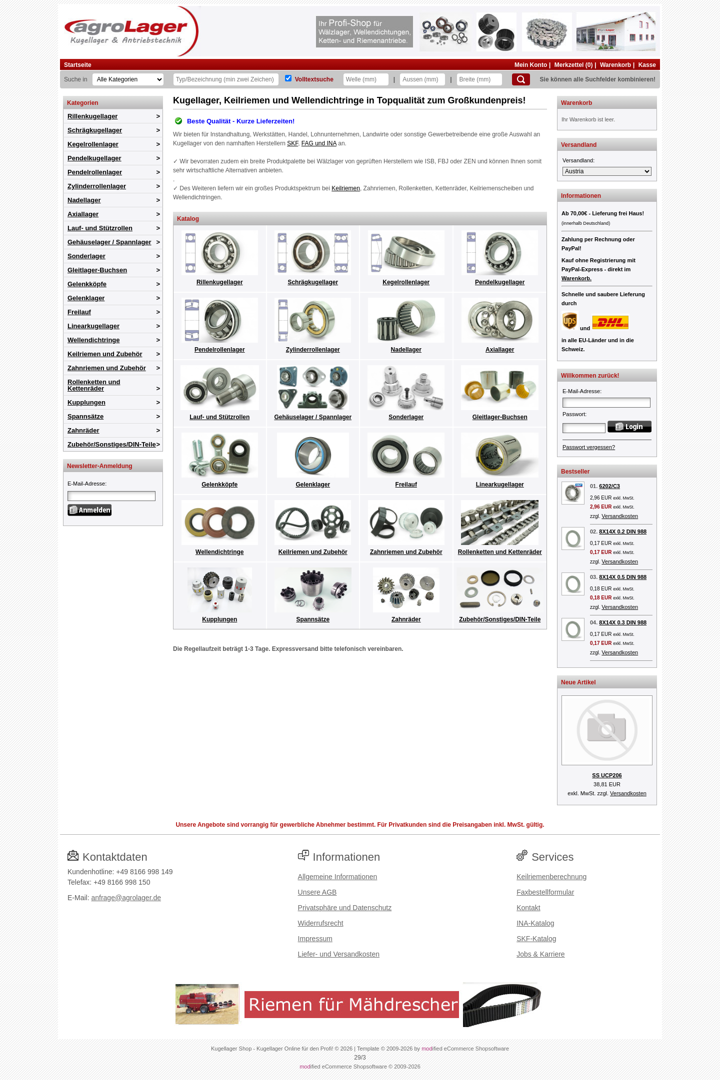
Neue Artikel (578, 682)
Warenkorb (615, 64)
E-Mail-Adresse (86, 484)
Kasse (647, 64)
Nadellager (84, 200)
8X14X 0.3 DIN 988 (622, 622)
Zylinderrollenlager (97, 186)
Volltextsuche (314, 79)
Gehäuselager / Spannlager (110, 242)
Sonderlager (87, 256)
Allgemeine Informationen (338, 877)
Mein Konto (530, 64)
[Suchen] (521, 79)
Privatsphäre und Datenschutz (345, 908)
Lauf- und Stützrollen (100, 228)
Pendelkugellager (95, 158)
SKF (292, 143)
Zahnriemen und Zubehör (107, 368)
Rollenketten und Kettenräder (94, 385)
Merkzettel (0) (573, 64)
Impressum (315, 939)
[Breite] (479, 79)
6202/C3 (609, 486)
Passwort (573, 414)
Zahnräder (84, 430)
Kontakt (528, 908)
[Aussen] (422, 79)
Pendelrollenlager (95, 172)
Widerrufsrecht (321, 923)
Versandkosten (620, 516)
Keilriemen (346, 188)
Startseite (78, 64)
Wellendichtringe (94, 340)
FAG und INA (319, 143)
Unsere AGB (317, 892)
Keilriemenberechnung (551, 877)
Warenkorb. (577, 278)
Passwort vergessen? (588, 447)
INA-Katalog (535, 923)
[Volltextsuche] (288, 78)
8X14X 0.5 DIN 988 (622, 577)
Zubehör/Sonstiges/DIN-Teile (112, 444)
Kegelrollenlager (93, 144)
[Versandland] (607, 171)
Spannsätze (86, 416)
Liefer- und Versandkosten (339, 954)
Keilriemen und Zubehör (105, 354)
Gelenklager (86, 298)
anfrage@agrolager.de (126, 898)
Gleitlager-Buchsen (97, 270)
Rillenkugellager (93, 116)
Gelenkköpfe (87, 284)
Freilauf (79, 312)
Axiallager (83, 214)
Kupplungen (87, 402)
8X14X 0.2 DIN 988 (622, 532)
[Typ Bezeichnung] (226, 79)
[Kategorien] (128, 79)
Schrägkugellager (95, 130)
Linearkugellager (94, 326)
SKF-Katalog (536, 939)
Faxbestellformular (545, 892)
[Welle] (366, 79)
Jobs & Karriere (540, 954)
